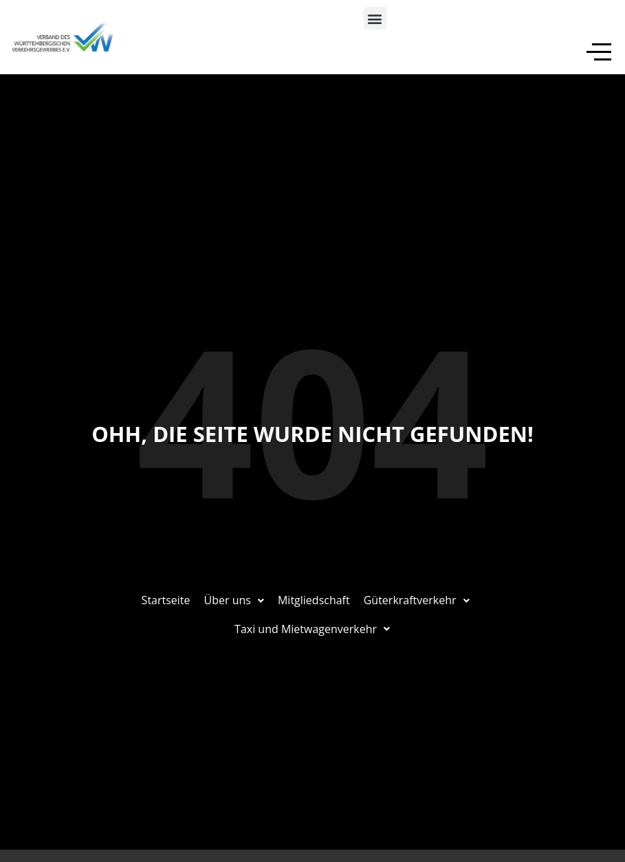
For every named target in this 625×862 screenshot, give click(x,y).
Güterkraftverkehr (417, 600)
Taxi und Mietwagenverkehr (313, 629)
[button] (375, 18)
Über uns (234, 600)
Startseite (166, 600)
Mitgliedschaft (314, 600)
